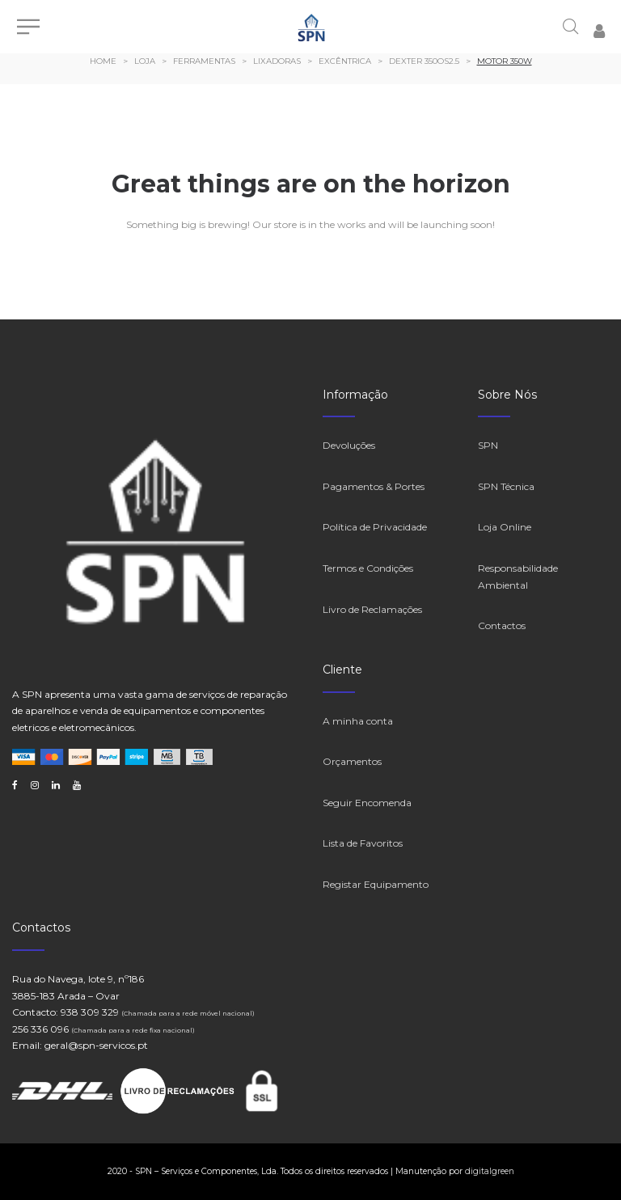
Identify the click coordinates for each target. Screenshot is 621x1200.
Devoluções (349, 445)
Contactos (502, 625)
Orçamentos (352, 761)
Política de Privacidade (375, 527)
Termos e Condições (368, 568)
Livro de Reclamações (372, 609)
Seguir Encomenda (367, 802)
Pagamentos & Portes (374, 486)
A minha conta (358, 721)
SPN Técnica (506, 486)
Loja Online (504, 527)
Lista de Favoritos (363, 843)
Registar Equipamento (376, 884)
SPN (488, 445)
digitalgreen (489, 1171)
